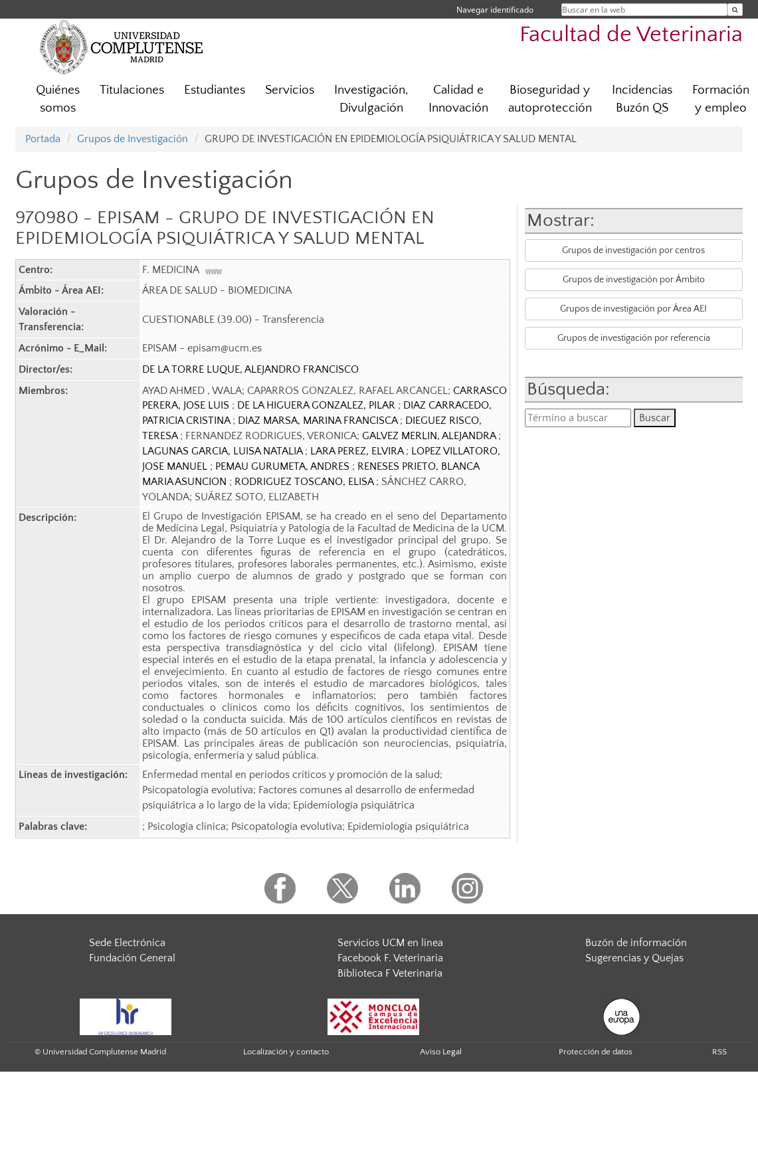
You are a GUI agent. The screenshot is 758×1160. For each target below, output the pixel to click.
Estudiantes (214, 90)
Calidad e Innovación (458, 99)
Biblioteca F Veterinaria (389, 973)
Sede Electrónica (127, 943)
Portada (42, 139)
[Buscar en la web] (735, 9)
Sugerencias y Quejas (634, 958)
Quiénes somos (58, 99)
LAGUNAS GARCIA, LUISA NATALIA (223, 451)
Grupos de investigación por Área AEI (633, 309)
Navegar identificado (494, 9)
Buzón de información (636, 943)
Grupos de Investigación (132, 139)
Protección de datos (595, 1051)
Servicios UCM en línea (390, 943)
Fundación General (132, 958)
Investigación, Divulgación (371, 99)
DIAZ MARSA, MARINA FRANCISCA (319, 421)
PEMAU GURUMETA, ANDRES (283, 466)
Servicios (289, 90)
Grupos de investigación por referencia (633, 338)
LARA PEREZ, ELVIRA (358, 451)
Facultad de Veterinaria (631, 35)
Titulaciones (132, 90)
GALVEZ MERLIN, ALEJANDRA (430, 436)
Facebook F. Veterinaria (390, 958)
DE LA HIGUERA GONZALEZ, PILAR (317, 405)
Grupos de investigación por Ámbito (634, 279)
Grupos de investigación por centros (633, 250)
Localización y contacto (286, 1051)
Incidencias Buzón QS (642, 99)
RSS (719, 1051)
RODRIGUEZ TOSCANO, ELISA (305, 482)
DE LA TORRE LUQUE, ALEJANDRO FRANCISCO (250, 369)
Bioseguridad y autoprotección (550, 99)
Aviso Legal (441, 1051)
